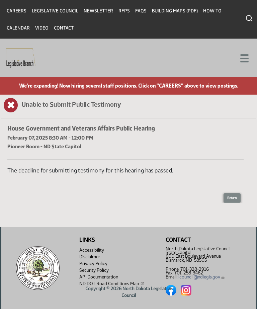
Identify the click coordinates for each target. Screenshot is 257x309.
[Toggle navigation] (244, 57)
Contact (64, 28)
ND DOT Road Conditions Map (112, 283)
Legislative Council (55, 11)
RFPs (124, 11)
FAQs (141, 11)
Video (42, 28)
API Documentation (98, 277)
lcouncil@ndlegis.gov (201, 277)
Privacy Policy (93, 263)
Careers (16, 11)
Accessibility (91, 250)
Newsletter (98, 11)
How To (212, 11)
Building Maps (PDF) (175, 11)
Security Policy (94, 270)
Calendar (18, 28)
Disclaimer (89, 257)
